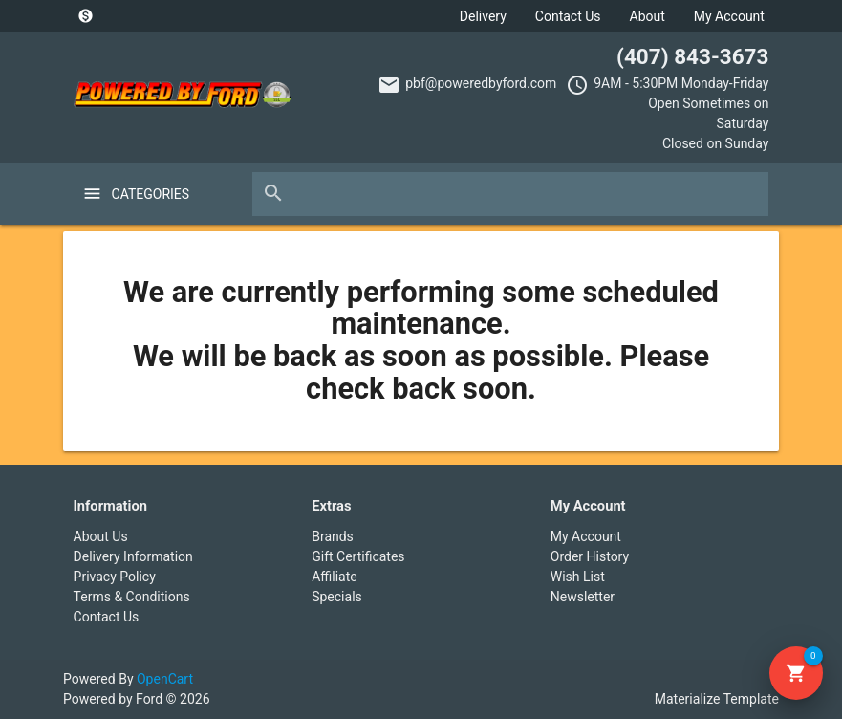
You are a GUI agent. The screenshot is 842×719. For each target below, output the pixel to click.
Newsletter (583, 596)
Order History (590, 556)
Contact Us (568, 16)
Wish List (578, 576)
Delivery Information (133, 556)
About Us (101, 536)
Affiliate (334, 576)
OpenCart (165, 678)
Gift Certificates (358, 556)
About (647, 16)
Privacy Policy (115, 576)
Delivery (483, 16)
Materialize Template (717, 699)
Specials (337, 596)
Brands (333, 536)
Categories (151, 194)
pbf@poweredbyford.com (480, 83)
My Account (729, 16)
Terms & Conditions (132, 596)
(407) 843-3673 (692, 56)
